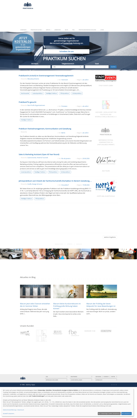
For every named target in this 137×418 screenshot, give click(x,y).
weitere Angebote (110, 237)
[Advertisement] (76, 14)
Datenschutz (99, 380)
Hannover (64, 80)
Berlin (63, 133)
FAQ (73, 30)
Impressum (20, 410)
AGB (47, 376)
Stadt (97, 64)
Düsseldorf (65, 185)
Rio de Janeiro (66, 158)
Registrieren (74, 376)
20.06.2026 (85, 158)
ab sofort (85, 80)
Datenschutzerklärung (9, 410)
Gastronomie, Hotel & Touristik (37, 158)
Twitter (113, 376)
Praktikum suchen (36, 30)
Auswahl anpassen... (9, 413)
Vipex (33, 385)
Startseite (23, 30)
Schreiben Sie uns (66, 53)
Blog (66, 30)
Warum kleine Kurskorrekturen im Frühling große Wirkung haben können (67, 306)
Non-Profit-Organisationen (36, 105)
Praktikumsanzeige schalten (87, 30)
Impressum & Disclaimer (52, 380)
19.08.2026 (85, 185)
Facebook (106, 376)
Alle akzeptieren (126, 413)
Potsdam (64, 106)
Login (102, 30)
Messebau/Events (33, 79)
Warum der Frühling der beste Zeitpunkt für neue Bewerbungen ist (100, 304)
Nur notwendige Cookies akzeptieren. (109, 413)
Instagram (98, 376)
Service (48, 30)
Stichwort (34, 64)
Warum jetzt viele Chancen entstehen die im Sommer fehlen (35, 304)
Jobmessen (58, 30)
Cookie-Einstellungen (76, 380)
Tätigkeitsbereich (68, 64)
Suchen (113, 67)
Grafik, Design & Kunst (34, 184)
